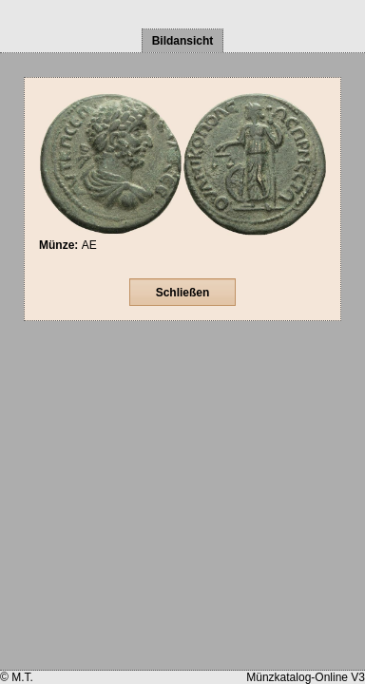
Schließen (183, 292)
